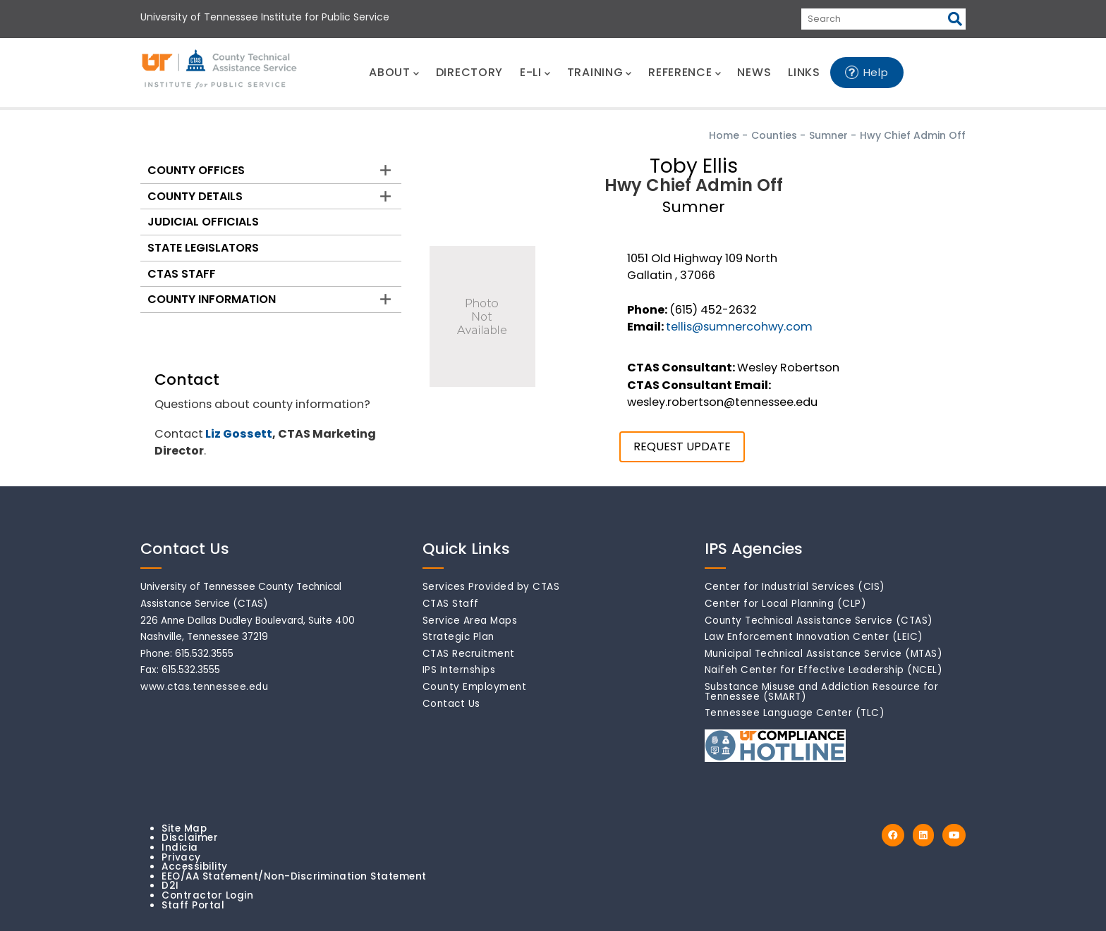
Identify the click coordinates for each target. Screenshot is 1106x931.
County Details (195, 196)
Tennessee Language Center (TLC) (795, 713)
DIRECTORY (469, 72)
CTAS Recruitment (469, 653)
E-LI (535, 72)
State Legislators (203, 248)
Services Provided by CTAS (491, 586)
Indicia (180, 847)
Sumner (828, 135)
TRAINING (599, 72)
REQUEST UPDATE (682, 446)
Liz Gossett (238, 434)
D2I (170, 885)
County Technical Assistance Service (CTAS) (819, 620)
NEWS (754, 72)
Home (724, 135)
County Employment (475, 686)
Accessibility (195, 866)
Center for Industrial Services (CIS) (795, 586)
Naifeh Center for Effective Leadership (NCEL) (824, 670)
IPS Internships (459, 670)
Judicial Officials (203, 222)
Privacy (181, 857)
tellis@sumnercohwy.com (739, 327)
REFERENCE (684, 72)
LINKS (804, 72)
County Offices (196, 170)
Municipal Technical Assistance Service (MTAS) (824, 653)
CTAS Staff (181, 274)
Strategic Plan (458, 636)
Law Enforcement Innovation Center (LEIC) (814, 636)
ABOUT (393, 72)
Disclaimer (190, 837)
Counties (774, 135)
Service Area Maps (470, 620)
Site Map (184, 828)
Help (876, 72)
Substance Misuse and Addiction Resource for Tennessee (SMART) (822, 691)
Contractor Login (207, 895)
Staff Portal (193, 905)
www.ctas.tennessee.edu (204, 686)
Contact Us (451, 703)
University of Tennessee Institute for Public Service (264, 17)
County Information (211, 299)
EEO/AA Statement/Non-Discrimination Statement (294, 876)
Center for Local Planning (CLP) (786, 603)
